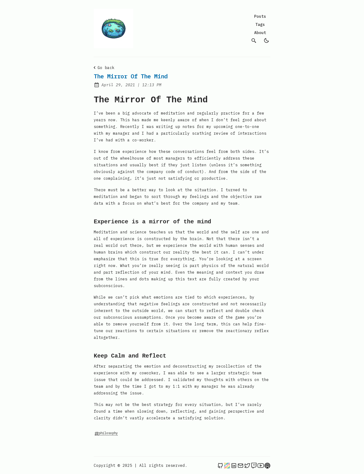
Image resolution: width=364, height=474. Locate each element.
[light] (266, 40)
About (260, 32)
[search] (254, 40)
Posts (260, 16)
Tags (260, 24)
